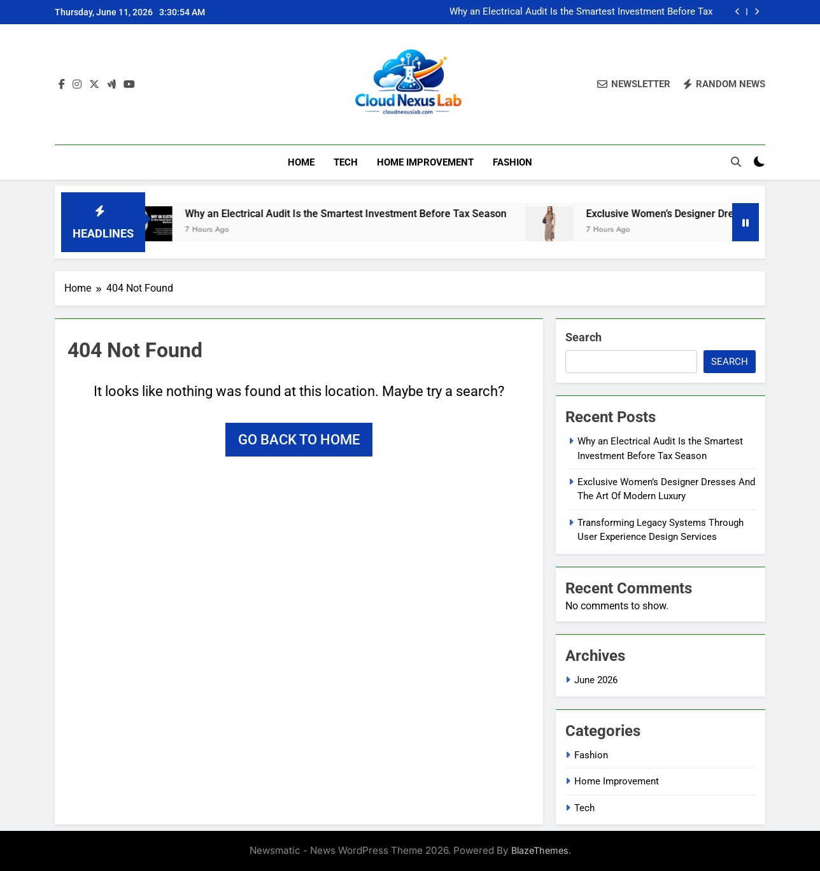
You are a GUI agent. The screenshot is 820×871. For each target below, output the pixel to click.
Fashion (512, 162)
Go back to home (299, 440)
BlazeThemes (540, 850)
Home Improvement (425, 162)
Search (583, 337)
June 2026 (596, 680)
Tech (346, 162)
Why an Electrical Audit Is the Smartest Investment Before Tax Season (580, 12)
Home (301, 162)
